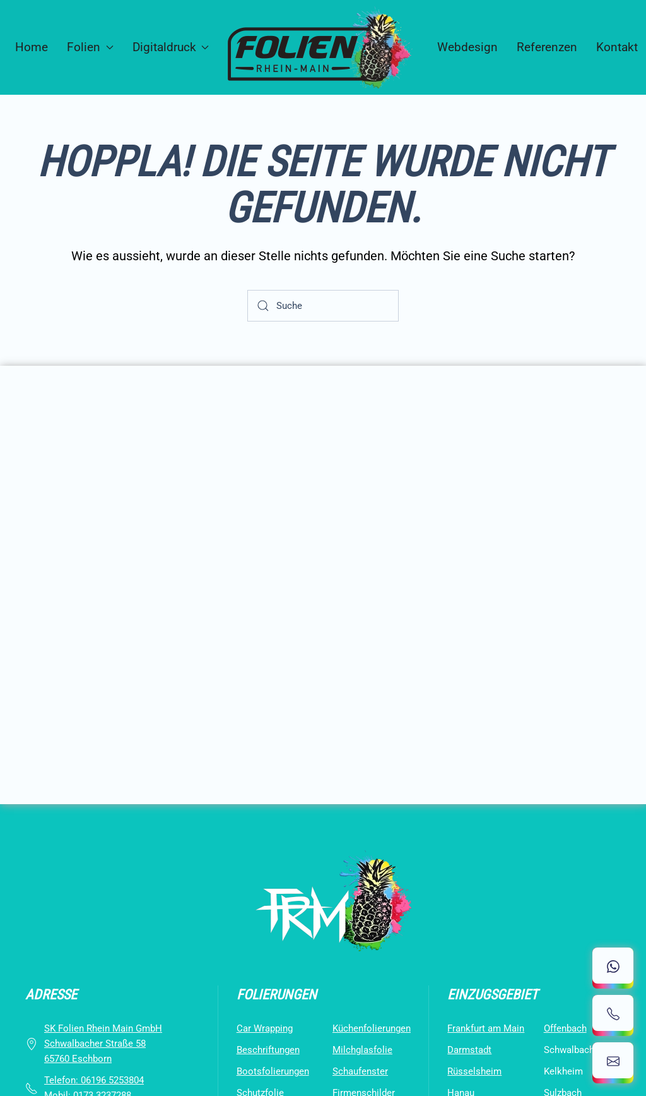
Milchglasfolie (362, 1050)
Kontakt (617, 47)
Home (31, 47)
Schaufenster (360, 1071)
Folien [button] (90, 47)
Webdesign (467, 47)
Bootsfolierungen (273, 1071)
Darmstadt (469, 1050)
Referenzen (547, 47)
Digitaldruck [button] (170, 47)
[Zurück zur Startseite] (323, 47)
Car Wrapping (265, 1028)
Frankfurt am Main (485, 1028)
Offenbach (565, 1028)
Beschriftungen (268, 1050)
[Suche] (323, 306)
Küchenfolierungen (371, 1028)
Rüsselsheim (474, 1071)
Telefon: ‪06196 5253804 (94, 1080)
